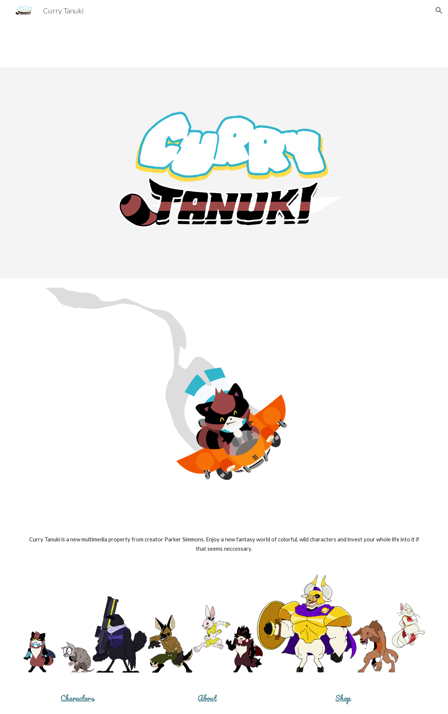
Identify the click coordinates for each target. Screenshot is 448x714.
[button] (439, 10)
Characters (77, 698)
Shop (342, 698)
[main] (224, 544)
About (207, 698)
